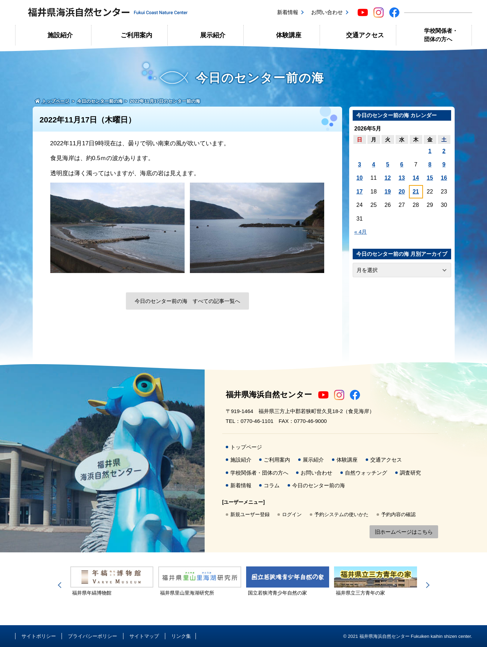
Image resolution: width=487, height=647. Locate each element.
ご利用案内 (136, 35)
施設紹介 (60, 35)
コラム (272, 485)
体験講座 (288, 35)
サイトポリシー (38, 636)
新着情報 (287, 12)
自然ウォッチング (366, 473)
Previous (60, 585)
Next (426, 585)
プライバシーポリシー (92, 636)
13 (402, 178)
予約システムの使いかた (341, 514)
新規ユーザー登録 (250, 514)
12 (388, 178)
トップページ (246, 447)
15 (430, 178)
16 (444, 178)
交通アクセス (365, 35)
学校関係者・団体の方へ (441, 35)
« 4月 (360, 232)
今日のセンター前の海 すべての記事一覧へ (187, 301)
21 (416, 192)
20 (402, 192)
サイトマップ (144, 636)
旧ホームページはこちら (404, 532)
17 (360, 192)
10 (360, 178)
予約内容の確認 (398, 514)
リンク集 (181, 636)
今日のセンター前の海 (318, 485)
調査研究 (410, 473)
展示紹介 (212, 35)
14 (416, 178)
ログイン (292, 514)
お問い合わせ (327, 12)
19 (388, 192)
